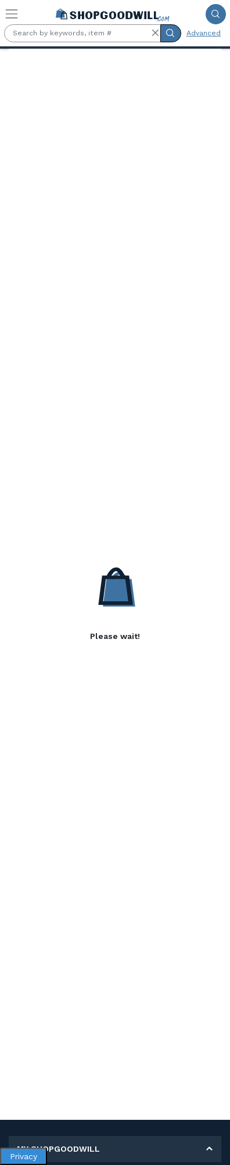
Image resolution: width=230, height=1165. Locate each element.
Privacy (23, 1156)
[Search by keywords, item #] (82, 33)
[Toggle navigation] (11, 13)
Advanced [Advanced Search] (203, 33)
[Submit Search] (216, 14)
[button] (155, 33)
